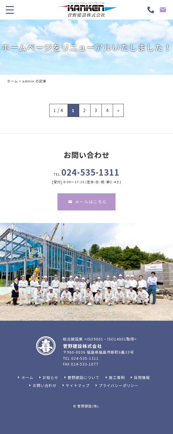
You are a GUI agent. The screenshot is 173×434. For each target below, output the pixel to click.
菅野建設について (83, 377)
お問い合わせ (45, 385)
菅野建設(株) (88, 405)
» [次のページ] (118, 110)
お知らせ (50, 377)
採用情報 (142, 377)
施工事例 (117, 377)
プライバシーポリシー (118, 385)
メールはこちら (87, 207)
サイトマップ (78, 385)
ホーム (12, 80)
